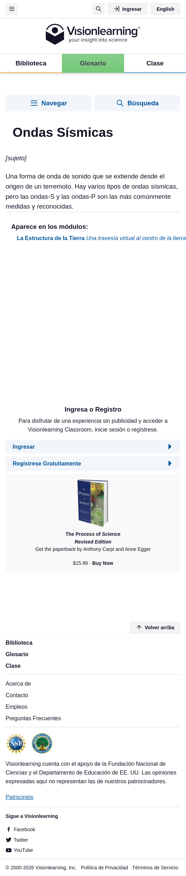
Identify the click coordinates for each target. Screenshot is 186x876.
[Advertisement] (72, 326)
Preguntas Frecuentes (33, 718)
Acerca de (18, 683)
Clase (13, 666)
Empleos (17, 706)
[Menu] (12, 9)
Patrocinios (20, 797)
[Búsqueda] (98, 9)
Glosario (17, 654)
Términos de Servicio (155, 867)
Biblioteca (19, 642)
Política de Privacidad (104, 867)
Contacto (17, 695)
